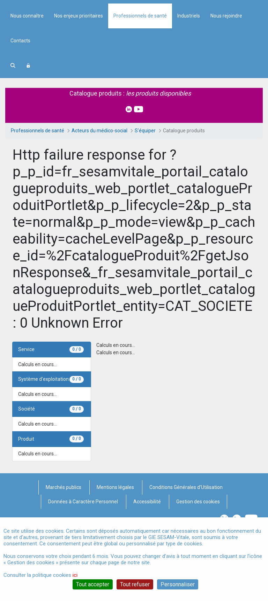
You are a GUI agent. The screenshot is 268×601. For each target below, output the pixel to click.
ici (75, 575)
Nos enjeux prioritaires (78, 75)
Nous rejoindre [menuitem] (226, 75)
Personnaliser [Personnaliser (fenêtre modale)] (178, 584)
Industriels (188, 75)
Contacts (20, 100)
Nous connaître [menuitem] (27, 75)
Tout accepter (92, 584)
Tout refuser (135, 584)
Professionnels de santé (140, 75)
